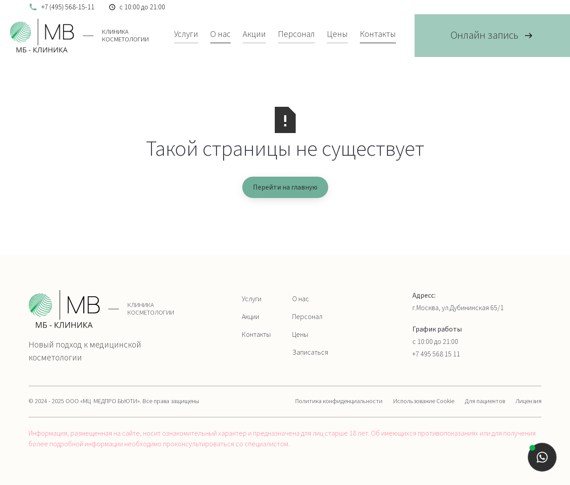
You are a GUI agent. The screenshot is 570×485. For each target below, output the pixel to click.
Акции (250, 317)
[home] (77, 35)
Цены (300, 335)
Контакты (256, 335)
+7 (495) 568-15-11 (67, 7)
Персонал (307, 317)
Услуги (251, 299)
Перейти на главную (285, 187)
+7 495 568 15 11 (436, 354)
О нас (300, 299)
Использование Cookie (423, 401)
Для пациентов (485, 401)
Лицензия (529, 401)
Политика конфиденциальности (339, 401)
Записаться (310, 352)
